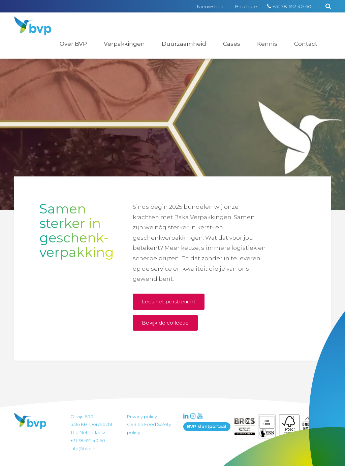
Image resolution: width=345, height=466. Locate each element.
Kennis (267, 43)
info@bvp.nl (83, 448)
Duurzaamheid (184, 43)
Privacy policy (142, 416)
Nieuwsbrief (211, 6)
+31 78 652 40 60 (291, 6)
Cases (231, 43)
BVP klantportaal (206, 426)
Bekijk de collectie (165, 323)
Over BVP (73, 43)
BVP (28, 20)
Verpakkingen (124, 43)
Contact (305, 43)
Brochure (246, 6)
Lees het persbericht (168, 301)
